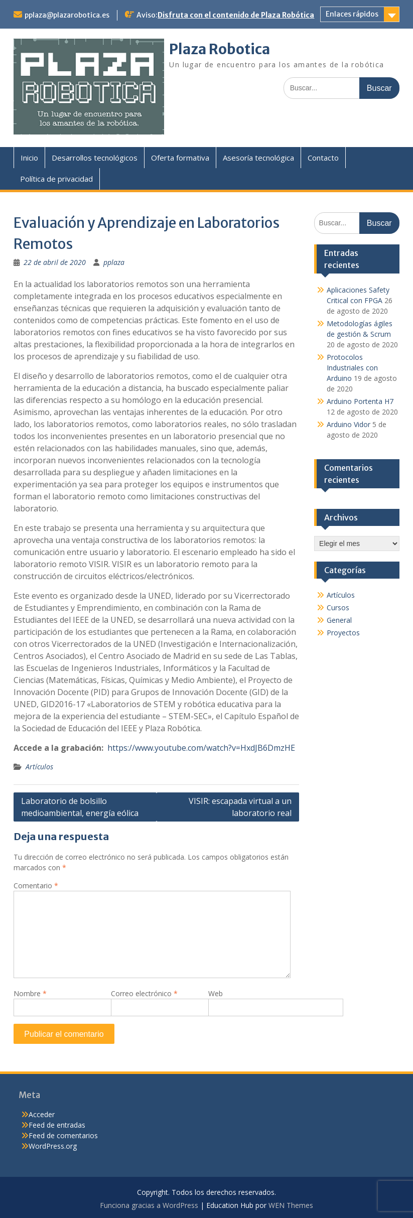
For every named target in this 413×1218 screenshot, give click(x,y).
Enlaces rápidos (352, 14)
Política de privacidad (56, 179)
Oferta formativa (180, 158)
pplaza (113, 262)
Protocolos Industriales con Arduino (352, 367)
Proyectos (343, 632)
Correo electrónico (144, 993)
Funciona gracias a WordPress (149, 1205)
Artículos (39, 766)
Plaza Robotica (219, 49)
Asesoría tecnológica (258, 158)
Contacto (323, 158)
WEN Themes (290, 1205)
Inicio (29, 158)
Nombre (30, 993)
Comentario (36, 885)
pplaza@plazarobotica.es (67, 15)
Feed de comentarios (63, 1135)
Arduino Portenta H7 (360, 401)
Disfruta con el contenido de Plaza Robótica (236, 15)
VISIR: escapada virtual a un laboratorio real (240, 807)
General (339, 620)
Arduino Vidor (348, 424)
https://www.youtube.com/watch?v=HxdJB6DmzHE (201, 747)
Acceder (42, 1114)
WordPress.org (53, 1146)
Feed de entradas (57, 1125)
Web (215, 993)
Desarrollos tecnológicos (94, 158)
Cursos (338, 607)
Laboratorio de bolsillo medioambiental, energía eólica (80, 807)
